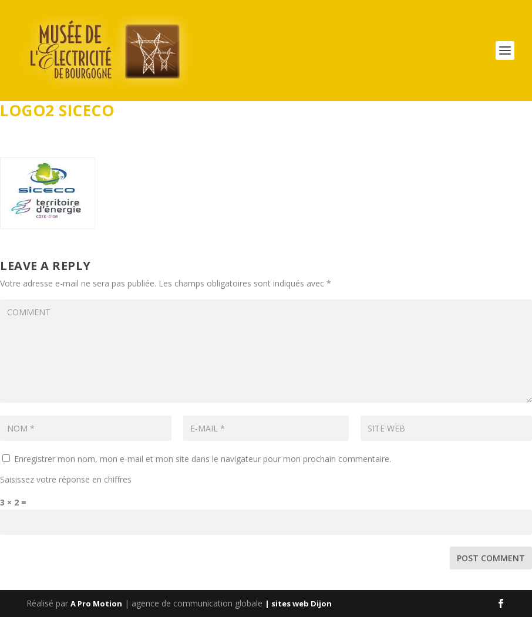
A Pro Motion (96, 603)
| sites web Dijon (298, 603)
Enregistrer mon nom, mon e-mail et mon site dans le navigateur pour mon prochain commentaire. (202, 458)
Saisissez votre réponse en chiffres (66, 479)
